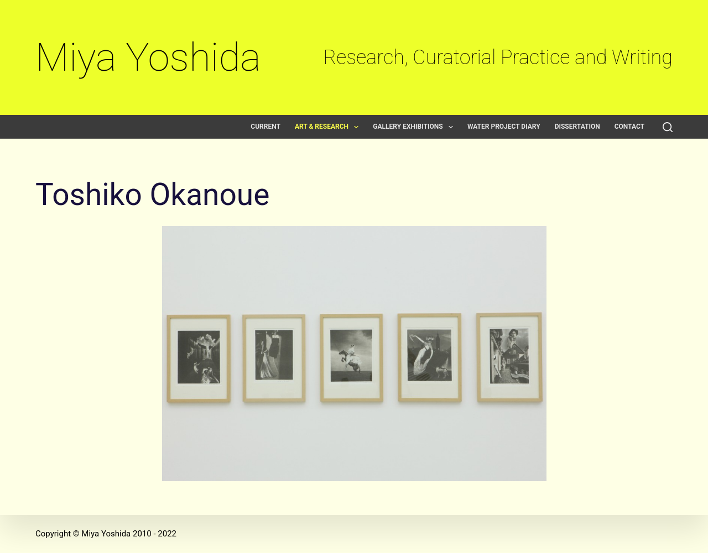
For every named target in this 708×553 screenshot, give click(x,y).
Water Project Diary (503, 126)
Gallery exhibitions (415, 126)
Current (265, 126)
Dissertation (577, 126)
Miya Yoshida (148, 57)
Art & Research (329, 126)
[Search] (668, 127)
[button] (356, 127)
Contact (629, 126)
